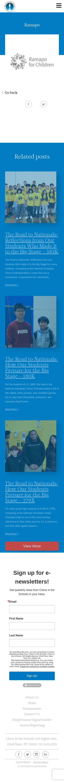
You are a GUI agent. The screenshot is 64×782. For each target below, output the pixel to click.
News (32, 703)
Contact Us (32, 714)
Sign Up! (32, 675)
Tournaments (32, 708)
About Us (32, 697)
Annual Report (23, 762)
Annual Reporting (32, 725)
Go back (11, 92)
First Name (16, 618)
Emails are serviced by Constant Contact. (37, 666)
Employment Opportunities (32, 720)
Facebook (28, 104)
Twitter (43, 104)
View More (32, 552)
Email (13, 601)
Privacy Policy (41, 762)
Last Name (16, 635)
